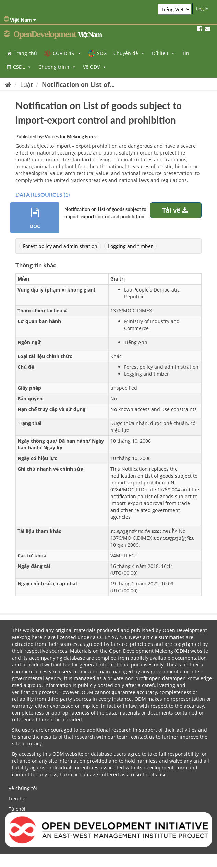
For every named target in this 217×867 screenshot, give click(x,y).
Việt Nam (20, 19)
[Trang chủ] (8, 84)
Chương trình (57, 67)
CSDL (22, 67)
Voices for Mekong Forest (71, 136)
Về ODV (95, 67)
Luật (26, 84)
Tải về (176, 210)
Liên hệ (17, 798)
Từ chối (17, 809)
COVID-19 (67, 53)
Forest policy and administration (60, 246)
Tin (185, 53)
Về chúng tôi (23, 788)
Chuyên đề (129, 53)
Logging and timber (130, 246)
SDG (102, 53)
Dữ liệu (163, 53)
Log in (202, 8)
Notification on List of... (78, 84)
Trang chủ (25, 53)
